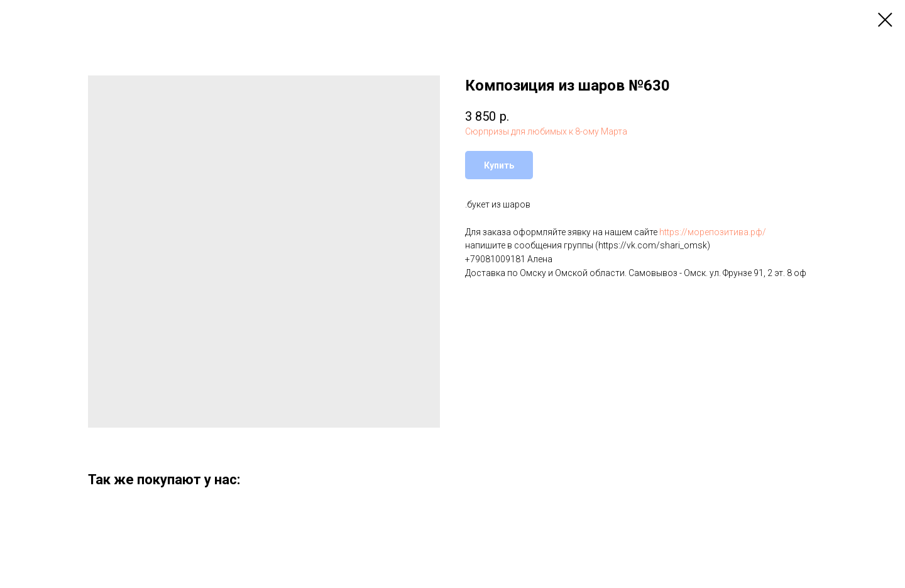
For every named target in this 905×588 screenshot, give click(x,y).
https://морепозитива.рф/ (712, 232)
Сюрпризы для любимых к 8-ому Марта (546, 131)
